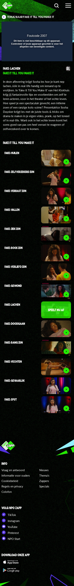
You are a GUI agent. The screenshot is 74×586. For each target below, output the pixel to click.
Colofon (7, 491)
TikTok (9, 514)
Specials (44, 486)
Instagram (11, 520)
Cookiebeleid (10, 481)
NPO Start (11, 538)
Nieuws (44, 470)
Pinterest (10, 532)
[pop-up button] (52, 26)
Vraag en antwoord (13, 470)
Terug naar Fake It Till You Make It (30, 17)
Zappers (44, 481)
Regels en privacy (12, 486)
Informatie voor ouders (16, 475)
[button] (60, 26)
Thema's (44, 475)
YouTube (9, 526)
